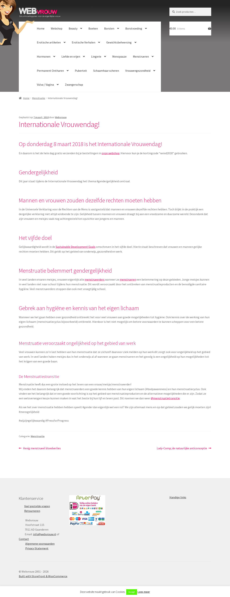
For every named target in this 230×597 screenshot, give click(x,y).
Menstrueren (141, 56)
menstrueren (128, 279)
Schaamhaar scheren (106, 70)
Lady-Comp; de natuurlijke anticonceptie (182, 448)
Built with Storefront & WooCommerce (43, 576)
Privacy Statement (36, 548)
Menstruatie (38, 98)
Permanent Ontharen (50, 70)
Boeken (93, 28)
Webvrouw (61, 117)
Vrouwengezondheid (137, 70)
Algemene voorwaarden (40, 543)
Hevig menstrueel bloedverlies (42, 448)
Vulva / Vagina (45, 84)
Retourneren (32, 511)
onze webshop (111, 153)
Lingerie (96, 56)
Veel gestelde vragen (37, 506)
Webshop (56, 28)
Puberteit (81, 70)
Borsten (109, 28)
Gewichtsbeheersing (119, 42)
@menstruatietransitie (165, 398)
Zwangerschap (74, 84)
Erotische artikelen (49, 42)
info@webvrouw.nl (44, 534)
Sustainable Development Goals (75, 247)
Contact (24, 539)
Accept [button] (131, 592)
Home (40, 28)
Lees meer (144, 592)
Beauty (73, 28)
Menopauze (119, 56)
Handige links (177, 497)
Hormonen (43, 56)
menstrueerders (95, 279)
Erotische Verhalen (83, 42)
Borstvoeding (133, 28)
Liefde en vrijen (70, 56)
